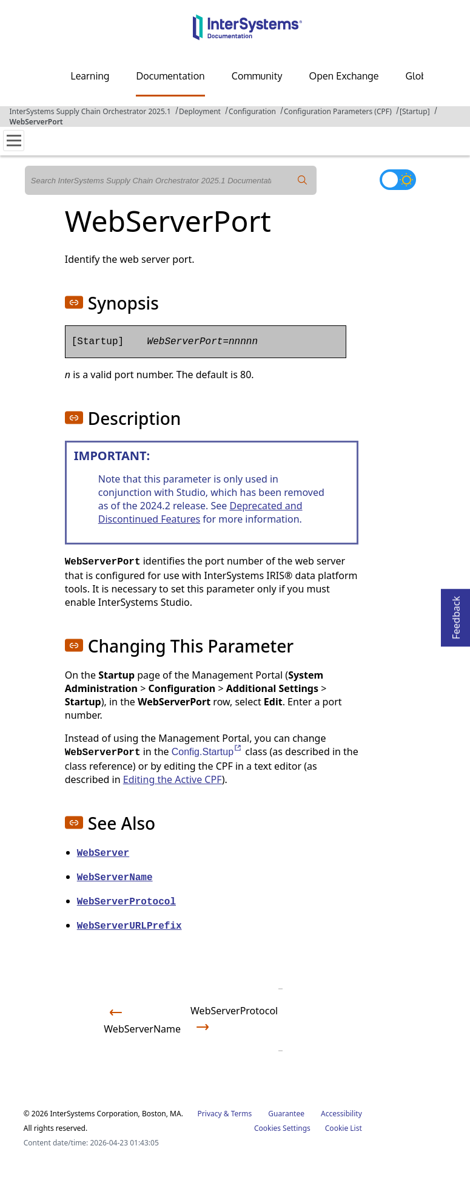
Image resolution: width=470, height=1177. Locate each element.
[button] (74, 302)
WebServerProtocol (126, 902)
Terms (241, 1113)
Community (257, 76)
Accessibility (341, 1113)
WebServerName (115, 877)
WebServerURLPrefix (129, 926)
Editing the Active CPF (172, 779)
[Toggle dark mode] (398, 179)
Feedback (456, 614)
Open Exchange (344, 76)
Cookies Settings (282, 1128)
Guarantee (286, 1113)
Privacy (210, 1113)
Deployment (200, 111)
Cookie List (343, 1128)
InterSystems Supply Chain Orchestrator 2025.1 (90, 111)
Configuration (252, 111)
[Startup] (415, 111)
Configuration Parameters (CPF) (338, 111)
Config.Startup (207, 752)
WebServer (103, 853)
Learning (90, 76)
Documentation (170, 76)
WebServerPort (36, 122)
